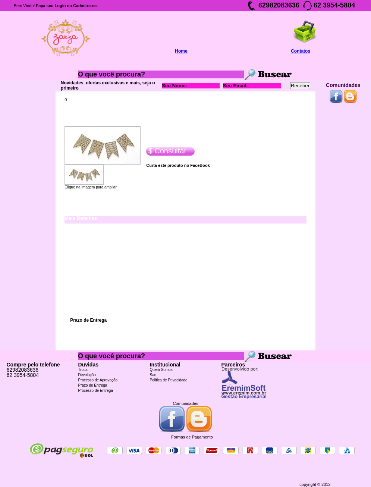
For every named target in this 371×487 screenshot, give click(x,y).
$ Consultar (166, 151)
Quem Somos (161, 370)
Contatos (300, 51)
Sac (153, 375)
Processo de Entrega (95, 390)
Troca (83, 370)
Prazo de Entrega (92, 385)
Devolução (87, 375)
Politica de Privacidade (169, 380)
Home (181, 51)
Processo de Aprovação (98, 380)
